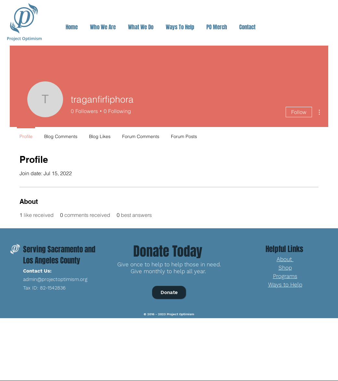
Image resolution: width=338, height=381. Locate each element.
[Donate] (169, 292)
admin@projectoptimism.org (55, 279)
